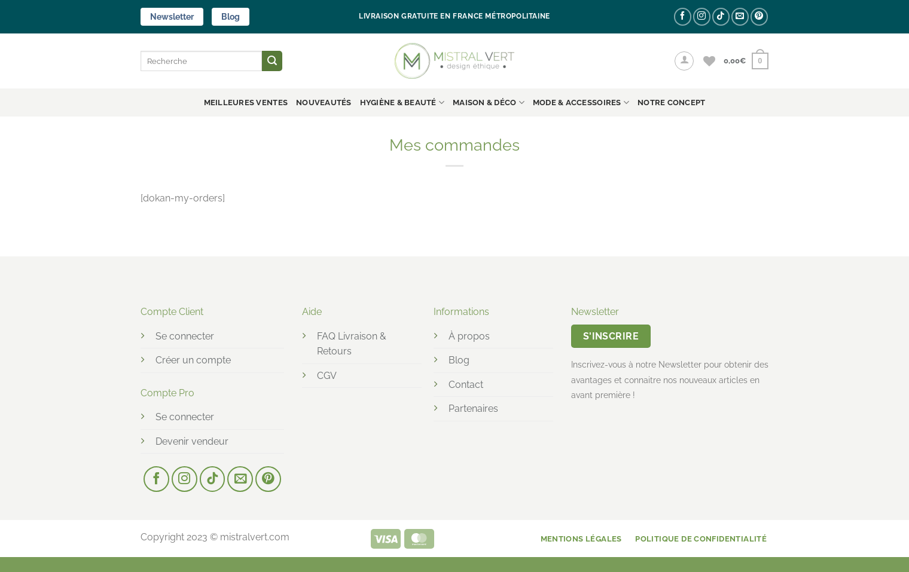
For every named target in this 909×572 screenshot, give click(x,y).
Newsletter (172, 17)
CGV (327, 375)
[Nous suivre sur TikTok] (721, 16)
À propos (469, 336)
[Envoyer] (272, 61)
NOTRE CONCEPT (671, 102)
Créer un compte (193, 360)
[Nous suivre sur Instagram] (701, 16)
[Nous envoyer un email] (740, 16)
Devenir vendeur (191, 441)
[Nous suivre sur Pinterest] (759, 16)
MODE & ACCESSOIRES (581, 102)
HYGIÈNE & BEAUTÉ (402, 102)
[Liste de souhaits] (709, 61)
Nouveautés (324, 102)
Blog (230, 17)
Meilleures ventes (246, 102)
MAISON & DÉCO (488, 102)
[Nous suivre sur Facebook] (682, 16)
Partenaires (473, 408)
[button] (684, 61)
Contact (466, 384)
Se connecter (184, 336)
